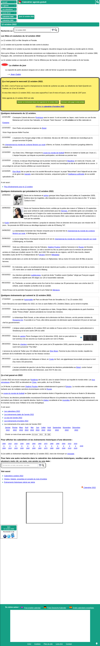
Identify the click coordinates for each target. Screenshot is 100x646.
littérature (56, 290)
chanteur (23, 344)
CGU (29, 644)
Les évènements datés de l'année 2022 (19, 414)
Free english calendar (32, 608)
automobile (28, 300)
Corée (51, 359)
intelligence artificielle (76, 174)
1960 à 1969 (39, 446)
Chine (34, 382)
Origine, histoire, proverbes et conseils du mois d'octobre (25, 479)
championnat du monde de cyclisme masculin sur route (75, 239)
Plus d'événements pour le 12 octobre (18, 187)
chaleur (46, 400)
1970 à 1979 (45, 446)
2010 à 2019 (69, 446)
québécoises (36, 275)
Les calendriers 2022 (12, 411)
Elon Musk (17, 171)
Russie (81, 247)
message (70, 454)
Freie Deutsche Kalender (56, 608)
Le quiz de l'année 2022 (13, 418)
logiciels (27, 174)
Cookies (37, 644)
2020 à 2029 (75, 446)
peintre (22, 336)
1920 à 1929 (16, 446)
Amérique (39, 117)
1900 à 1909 (4, 446)
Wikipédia (55, 255)
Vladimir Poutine (54, 247)
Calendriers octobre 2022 (13, 476)
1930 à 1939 (22, 446)
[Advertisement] (56, 9)
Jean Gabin (15, 74)
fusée (7, 223)
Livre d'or (59, 644)
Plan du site (48, 644)
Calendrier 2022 (88, 487)
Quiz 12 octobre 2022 (26, 16)
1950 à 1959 (33, 446)
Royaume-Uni (18, 320)
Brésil (44, 128)
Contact (69, 644)
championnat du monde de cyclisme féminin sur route (25, 145)
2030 (81, 446)
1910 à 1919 (10, 446)
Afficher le (50, 106)
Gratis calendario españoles (83, 608)
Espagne (5, 123)
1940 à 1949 (27, 446)
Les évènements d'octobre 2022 (16, 421)
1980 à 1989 (51, 446)
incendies (66, 400)
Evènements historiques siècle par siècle (19, 482)
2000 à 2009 (63, 446)
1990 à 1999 (57, 446)
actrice (46, 195)
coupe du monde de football (53, 153)
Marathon (71, 161)
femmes (64, 211)
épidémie (34, 380)
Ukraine (42, 255)
